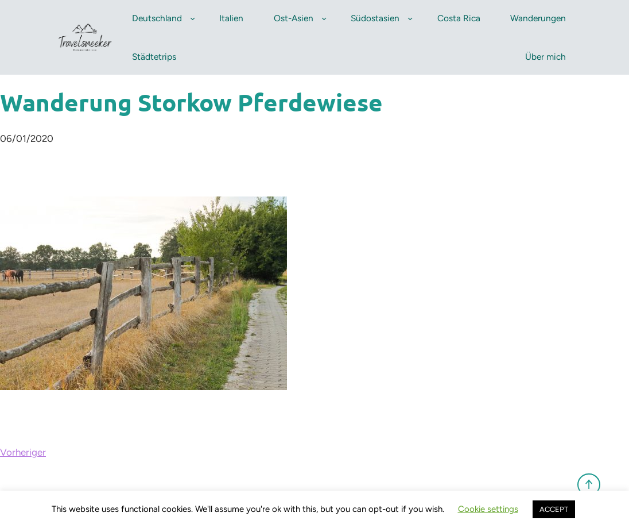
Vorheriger (23, 452)
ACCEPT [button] (553, 509)
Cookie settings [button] (488, 509)
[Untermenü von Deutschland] (192, 18)
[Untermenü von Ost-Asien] (324, 18)
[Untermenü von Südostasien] (410, 18)
